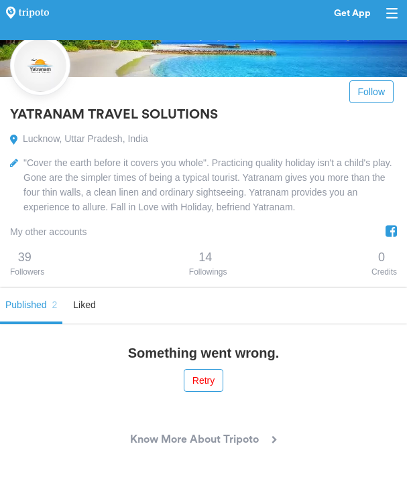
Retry (203, 380)
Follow (371, 91)
